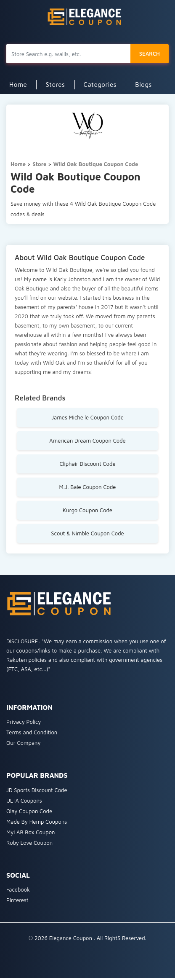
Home (18, 84)
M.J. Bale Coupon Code (87, 487)
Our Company (23, 742)
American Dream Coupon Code (87, 440)
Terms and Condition (31, 732)
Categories (100, 84)
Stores (55, 84)
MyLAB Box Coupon (30, 832)
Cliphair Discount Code (88, 463)
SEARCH (149, 53)
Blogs (143, 84)
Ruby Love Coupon (29, 842)
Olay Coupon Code (29, 811)
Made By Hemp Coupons (36, 821)
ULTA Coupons (24, 800)
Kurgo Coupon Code (87, 510)
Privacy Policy (23, 721)
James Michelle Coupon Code (87, 417)
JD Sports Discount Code (36, 790)
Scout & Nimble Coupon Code (87, 533)
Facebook (18, 889)
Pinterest (17, 900)
